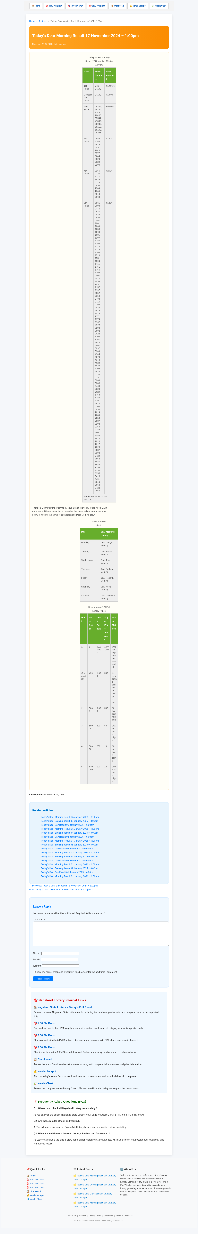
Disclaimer (108, 1220)
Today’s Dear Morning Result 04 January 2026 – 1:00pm (70, 840)
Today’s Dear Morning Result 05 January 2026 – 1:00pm (70, 828)
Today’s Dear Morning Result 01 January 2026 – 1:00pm (70, 876)
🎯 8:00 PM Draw (97, 6)
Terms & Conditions (124, 1220)
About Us (72, 1220)
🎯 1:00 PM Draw (54, 6)
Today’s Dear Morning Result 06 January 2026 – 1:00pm (70, 817)
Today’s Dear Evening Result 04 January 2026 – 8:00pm (69, 832)
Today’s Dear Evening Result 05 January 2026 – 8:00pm (69, 821)
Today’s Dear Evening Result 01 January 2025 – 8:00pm (69, 868)
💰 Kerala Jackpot (138, 6)
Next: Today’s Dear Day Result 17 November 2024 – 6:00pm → (61, 889)
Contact (82, 1220)
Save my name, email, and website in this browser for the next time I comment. (76, 976)
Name (37, 958)
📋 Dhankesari (117, 6)
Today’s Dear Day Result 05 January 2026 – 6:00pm (67, 825)
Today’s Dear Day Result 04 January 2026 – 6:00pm (67, 836)
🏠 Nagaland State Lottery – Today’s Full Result (63, 1011)
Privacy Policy (95, 1220)
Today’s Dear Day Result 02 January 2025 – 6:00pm (67, 860)
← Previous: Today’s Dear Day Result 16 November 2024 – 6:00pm (63, 885)
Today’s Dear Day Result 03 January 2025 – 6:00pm (67, 848)
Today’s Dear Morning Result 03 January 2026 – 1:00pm (70, 852)
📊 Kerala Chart (159, 6)
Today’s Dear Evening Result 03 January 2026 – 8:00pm (69, 844)
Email (36, 964)
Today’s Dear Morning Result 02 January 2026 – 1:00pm (70, 864)
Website (37, 970)
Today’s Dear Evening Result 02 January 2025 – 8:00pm (69, 856)
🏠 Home (36, 6)
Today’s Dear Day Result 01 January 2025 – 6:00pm (67, 872)
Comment (39, 919)
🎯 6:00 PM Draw (75, 6)
